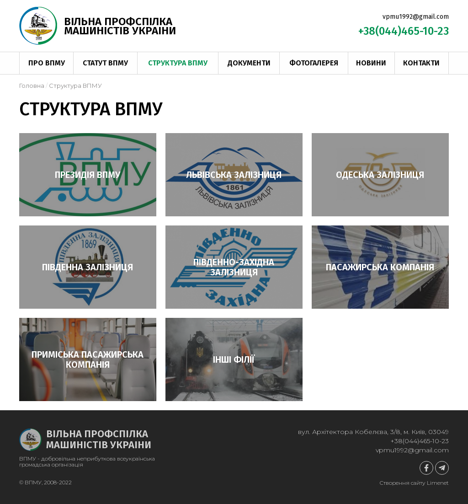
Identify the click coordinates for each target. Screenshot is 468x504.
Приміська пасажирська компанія (88, 359)
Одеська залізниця (380, 174)
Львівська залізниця (234, 174)
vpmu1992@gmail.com (416, 17)
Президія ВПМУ (87, 174)
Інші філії (234, 359)
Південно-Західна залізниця (233, 267)
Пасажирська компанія (380, 267)
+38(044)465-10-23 (403, 31)
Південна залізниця (87, 267)
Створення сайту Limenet (414, 483)
